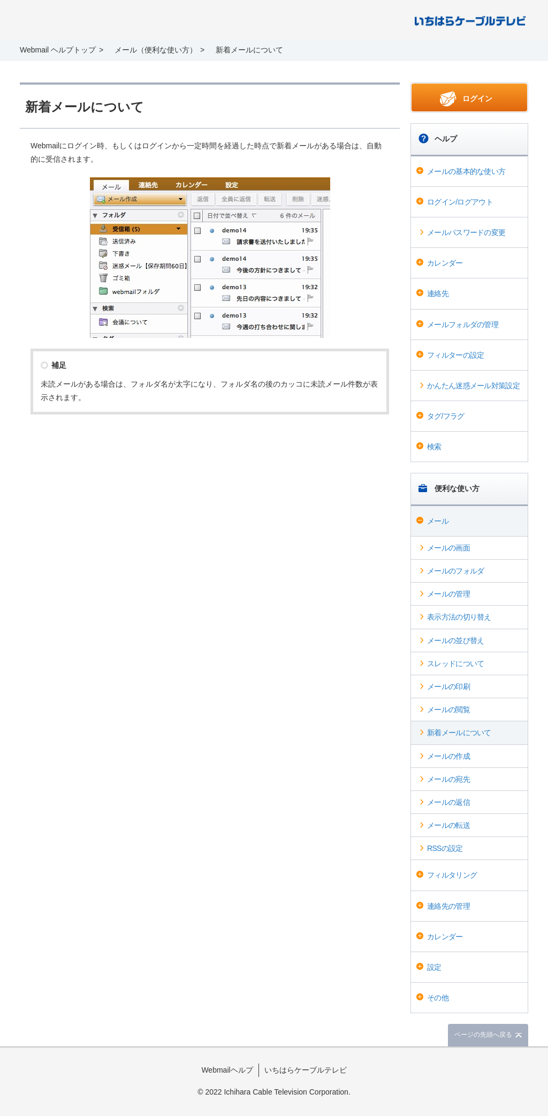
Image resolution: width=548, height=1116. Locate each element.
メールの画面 (448, 548)
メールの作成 (448, 756)
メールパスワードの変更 (466, 232)
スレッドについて (455, 663)
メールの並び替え (455, 640)
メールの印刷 (448, 686)
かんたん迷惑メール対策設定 (473, 385)
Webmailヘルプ (227, 1070)
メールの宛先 (448, 779)
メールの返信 (448, 802)
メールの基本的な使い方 (466, 171)
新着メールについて (459, 732)
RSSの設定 (445, 848)
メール (437, 521)
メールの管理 (448, 594)
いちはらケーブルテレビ (305, 1070)
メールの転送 (448, 825)
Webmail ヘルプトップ (58, 50)
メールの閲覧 (448, 709)
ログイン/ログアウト (460, 202)
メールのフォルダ (455, 571)
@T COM (470, 20)
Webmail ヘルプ (92, 20)
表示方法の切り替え (459, 617)
